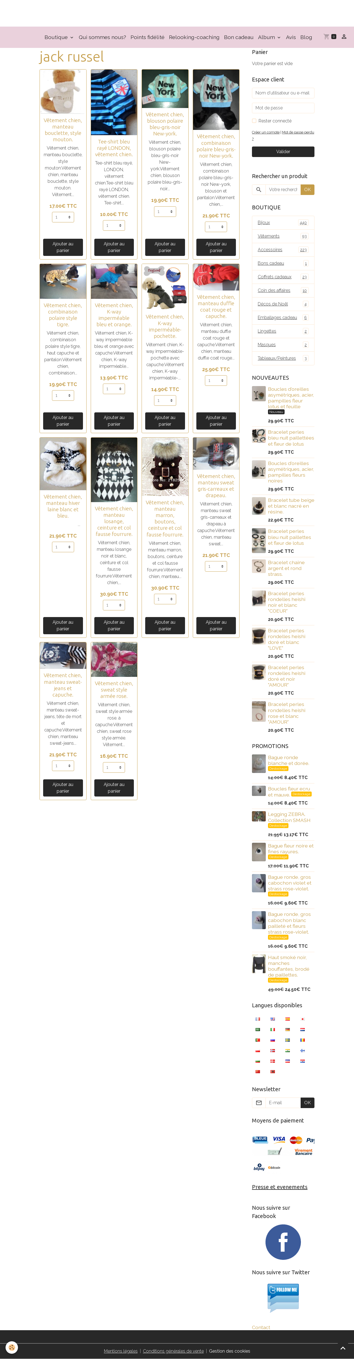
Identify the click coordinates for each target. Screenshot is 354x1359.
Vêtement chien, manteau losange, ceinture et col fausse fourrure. (114, 521)
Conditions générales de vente (173, 1351)
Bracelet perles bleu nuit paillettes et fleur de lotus (289, 537)
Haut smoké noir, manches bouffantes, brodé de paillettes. (288, 966)
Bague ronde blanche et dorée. (288, 760)
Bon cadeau (239, 37)
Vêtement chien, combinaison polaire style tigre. (63, 314)
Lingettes (283, 331)
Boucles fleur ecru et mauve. (289, 792)
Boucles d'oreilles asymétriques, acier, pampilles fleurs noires (291, 472)
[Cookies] (12, 1347)
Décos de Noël (283, 304)
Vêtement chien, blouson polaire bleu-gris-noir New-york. (165, 124)
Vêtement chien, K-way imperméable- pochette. (165, 326)
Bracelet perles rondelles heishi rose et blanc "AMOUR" (286, 713)
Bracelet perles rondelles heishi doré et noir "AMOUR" (286, 676)
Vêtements (283, 236)
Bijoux (283, 222)
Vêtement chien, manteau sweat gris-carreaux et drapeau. (216, 485)
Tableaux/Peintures (283, 358)
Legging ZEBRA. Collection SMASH (289, 817)
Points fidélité (148, 37)
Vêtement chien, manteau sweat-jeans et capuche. (63, 684)
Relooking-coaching (194, 37)
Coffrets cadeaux (283, 277)
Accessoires (283, 249)
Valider (283, 151)
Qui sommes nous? (102, 37)
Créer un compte (266, 132)
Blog (306, 37)
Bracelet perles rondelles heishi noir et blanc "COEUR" (286, 602)
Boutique (57, 37)
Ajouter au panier (63, 247)
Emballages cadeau (283, 317)
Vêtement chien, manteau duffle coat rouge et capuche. (216, 306)
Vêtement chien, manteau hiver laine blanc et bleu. (63, 506)
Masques (283, 344)
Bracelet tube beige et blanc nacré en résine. (291, 506)
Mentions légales (121, 1351)
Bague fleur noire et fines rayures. (291, 848)
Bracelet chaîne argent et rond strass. (286, 568)
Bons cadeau (283, 263)
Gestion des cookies (229, 1351)
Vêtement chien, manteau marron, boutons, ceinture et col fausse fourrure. (165, 518)
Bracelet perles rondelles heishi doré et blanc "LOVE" (286, 639)
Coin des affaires (283, 290)
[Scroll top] (343, 1348)
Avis (291, 37)
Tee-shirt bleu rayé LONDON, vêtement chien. (114, 147)
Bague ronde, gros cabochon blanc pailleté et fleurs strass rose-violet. (289, 922)
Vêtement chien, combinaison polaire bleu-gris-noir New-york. (216, 145)
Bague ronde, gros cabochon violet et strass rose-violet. (289, 883)
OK (307, 189)
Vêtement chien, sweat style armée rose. (114, 689)
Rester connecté (275, 121)
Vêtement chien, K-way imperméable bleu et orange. (114, 314)
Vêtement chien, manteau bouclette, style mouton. (63, 129)
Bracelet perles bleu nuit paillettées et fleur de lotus (291, 437)
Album (267, 37)
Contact (261, 1327)
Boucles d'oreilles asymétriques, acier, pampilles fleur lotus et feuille (291, 397)
